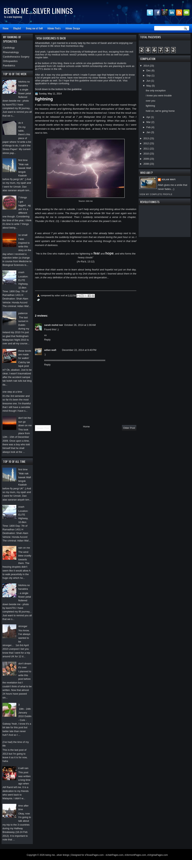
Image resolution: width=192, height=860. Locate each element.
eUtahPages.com (114, 855)
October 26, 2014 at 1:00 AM (80, 325)
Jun (148, 80)
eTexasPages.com (94, 855)
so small (22, 235)
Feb (148, 127)
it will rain (23, 768)
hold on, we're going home (160, 110)
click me (89, 201)
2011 (146, 148)
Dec (148, 70)
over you (150, 100)
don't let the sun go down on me (25, 421)
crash (21, 272)
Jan (148, 132)
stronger (22, 626)
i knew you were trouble (159, 95)
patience (23, 313)
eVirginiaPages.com (157, 855)
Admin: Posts (54, 28)
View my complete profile (156, 194)
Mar (148, 122)
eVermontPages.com (135, 855)
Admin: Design (72, 28)
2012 (146, 143)
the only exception (156, 90)
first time (23, 160)
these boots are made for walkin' (24, 354)
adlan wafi (169, 180)
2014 (146, 65)
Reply (47, 339)
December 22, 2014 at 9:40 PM (79, 350)
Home (5, 28)
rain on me (24, 547)
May (149, 85)
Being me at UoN (34, 28)
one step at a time (12, 391)
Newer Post (42, 428)
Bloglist (17, 28)
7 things (22, 197)
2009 (146, 158)
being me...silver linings (38, 10)
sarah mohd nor (53, 325)
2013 (146, 138)
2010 (146, 153)
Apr (148, 117)
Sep (148, 75)
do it (20, 122)
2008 (146, 163)
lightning (150, 105)
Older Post (129, 427)
